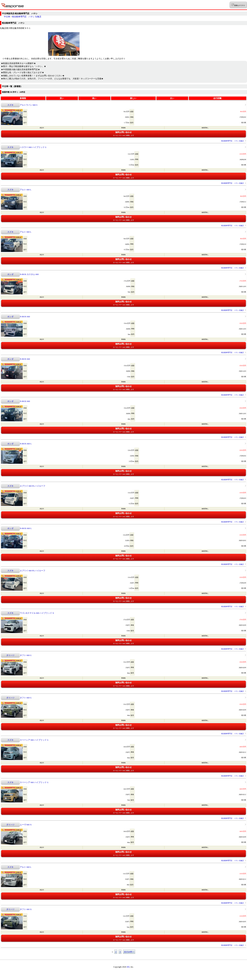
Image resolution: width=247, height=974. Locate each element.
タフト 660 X (26, 909)
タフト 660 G (26, 655)
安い (62, 98)
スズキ (10, 105)
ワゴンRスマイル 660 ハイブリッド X (37, 613)
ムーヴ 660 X (26, 824)
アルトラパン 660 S (28, 105)
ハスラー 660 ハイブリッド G (33, 147)
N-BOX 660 (25, 316)
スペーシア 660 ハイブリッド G (34, 740)
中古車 (7, 16)
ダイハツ (10, 655)
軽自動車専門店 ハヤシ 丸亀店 (26, 16)
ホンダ (10, 274)
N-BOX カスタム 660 (29, 274)
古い (172, 98)
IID (128, 967)
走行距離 (217, 98)
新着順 (23, 98)
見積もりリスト (238, 4)
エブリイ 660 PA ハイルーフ (32, 486)
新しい (133, 98)
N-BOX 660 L (26, 443)
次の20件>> (129, 952)
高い (94, 98)
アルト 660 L (25, 189)
